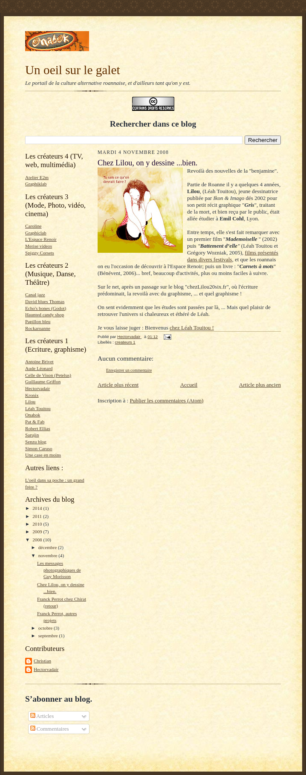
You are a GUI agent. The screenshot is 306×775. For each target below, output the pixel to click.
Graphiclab (35, 232)
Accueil (188, 385)
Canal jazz (35, 294)
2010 (37, 523)
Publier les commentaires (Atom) (166, 400)
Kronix (32, 395)
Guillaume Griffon (43, 381)
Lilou (30, 401)
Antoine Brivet (39, 361)
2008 (37, 539)
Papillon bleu (37, 321)
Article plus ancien (260, 385)
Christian (42, 660)
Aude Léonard (38, 368)
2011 (37, 516)
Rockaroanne (37, 328)
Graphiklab (35, 183)
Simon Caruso (38, 448)
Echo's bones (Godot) (45, 308)
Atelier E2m (37, 177)
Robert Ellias (37, 428)
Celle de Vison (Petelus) (48, 375)
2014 (37, 508)
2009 (37, 531)
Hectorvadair (37, 388)
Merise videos (38, 246)
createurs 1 (125, 342)
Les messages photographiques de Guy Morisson (59, 570)
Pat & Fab (34, 421)
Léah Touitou (38, 408)
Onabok (32, 414)
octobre (46, 627)
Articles (42, 716)
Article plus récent (118, 385)
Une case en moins (43, 454)
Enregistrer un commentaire (129, 370)
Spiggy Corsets (39, 252)
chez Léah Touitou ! (192, 327)
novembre (48, 555)
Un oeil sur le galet (72, 70)
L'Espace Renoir (41, 239)
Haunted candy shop (44, 314)
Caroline (33, 225)
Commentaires (49, 729)
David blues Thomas (44, 301)
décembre (48, 547)
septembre (48, 635)
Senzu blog (35, 441)
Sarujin (32, 434)
